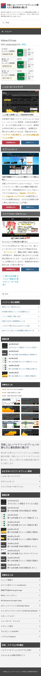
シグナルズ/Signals (8, 636)
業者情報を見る (11, 142)
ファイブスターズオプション (12, 486)
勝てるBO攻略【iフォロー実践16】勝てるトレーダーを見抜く (10, 280)
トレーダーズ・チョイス (10, 621)
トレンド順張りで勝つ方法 (11, 316)
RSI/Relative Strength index (11, 600)
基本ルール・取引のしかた (11, 307)
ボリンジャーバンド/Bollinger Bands (15, 606)
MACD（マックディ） (9, 595)
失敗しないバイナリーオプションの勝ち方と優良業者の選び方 (22, 6)
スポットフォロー (8, 616)
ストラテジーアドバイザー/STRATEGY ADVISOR (19, 611)
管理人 (24, 44)
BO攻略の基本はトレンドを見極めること (16, 312)
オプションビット (8, 481)
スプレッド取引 (7, 626)
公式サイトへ (30, 142)
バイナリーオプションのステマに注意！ (16, 650)
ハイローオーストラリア (10, 476)
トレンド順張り (7, 580)
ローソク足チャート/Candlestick (13, 585)
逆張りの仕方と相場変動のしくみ (13, 321)
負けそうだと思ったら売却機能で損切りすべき (18, 331)
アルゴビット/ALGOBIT (10, 631)
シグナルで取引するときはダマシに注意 (16, 326)
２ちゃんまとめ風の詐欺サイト (13, 655)
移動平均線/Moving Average (11, 590)
